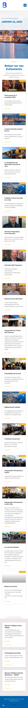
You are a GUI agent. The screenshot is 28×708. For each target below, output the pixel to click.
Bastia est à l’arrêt (10, 586)
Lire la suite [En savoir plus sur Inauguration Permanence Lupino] (7, 482)
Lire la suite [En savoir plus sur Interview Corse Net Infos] (7, 310)
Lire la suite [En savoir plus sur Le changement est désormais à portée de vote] (7, 177)
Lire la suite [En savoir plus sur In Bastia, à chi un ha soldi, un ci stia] (7, 211)
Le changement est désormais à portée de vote (12, 164)
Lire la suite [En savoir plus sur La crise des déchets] (7, 566)
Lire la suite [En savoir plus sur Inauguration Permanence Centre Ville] (7, 526)
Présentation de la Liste (12, 373)
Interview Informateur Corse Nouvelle (12, 232)
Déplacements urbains (12, 407)
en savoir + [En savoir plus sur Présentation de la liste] (7, 661)
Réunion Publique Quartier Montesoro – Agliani (14, 674)
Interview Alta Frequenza (13, 265)
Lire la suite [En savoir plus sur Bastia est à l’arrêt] (7, 601)
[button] (25, 5)
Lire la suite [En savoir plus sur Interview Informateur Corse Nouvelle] (7, 244)
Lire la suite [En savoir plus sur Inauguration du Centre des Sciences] (7, 353)
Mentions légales (9, 699)
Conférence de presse (12, 439)
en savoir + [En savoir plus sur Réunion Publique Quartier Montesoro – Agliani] (7, 685)
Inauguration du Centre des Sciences (12, 331)
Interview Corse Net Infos (13, 299)
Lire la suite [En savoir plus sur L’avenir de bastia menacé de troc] (7, 142)
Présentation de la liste (13, 653)
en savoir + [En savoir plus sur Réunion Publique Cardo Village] (7, 641)
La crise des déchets (11, 547)
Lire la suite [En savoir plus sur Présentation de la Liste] (7, 386)
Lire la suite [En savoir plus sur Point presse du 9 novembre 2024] (7, 108)
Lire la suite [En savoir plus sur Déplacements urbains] (7, 418)
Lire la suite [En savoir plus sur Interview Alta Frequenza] (7, 278)
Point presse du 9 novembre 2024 (10, 96)
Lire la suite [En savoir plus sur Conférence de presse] (7, 450)
